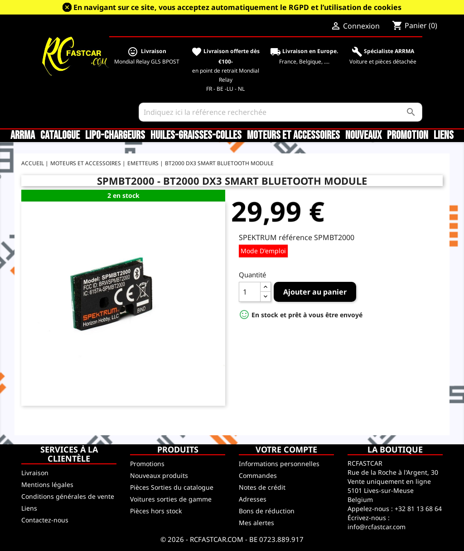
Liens (444, 135)
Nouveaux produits (159, 475)
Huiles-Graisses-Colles (196, 135)
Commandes (258, 475)
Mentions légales (47, 484)
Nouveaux (363, 135)
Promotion (407, 135)
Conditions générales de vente (67, 496)
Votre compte (286, 449)
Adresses (252, 499)
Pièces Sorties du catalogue (171, 487)
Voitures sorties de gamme (171, 499)
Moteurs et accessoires (293, 135)
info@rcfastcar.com (377, 526)
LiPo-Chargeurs (115, 135)
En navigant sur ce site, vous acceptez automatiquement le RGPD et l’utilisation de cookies (237, 7)
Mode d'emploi (263, 250)
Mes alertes (256, 522)
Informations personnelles (279, 463)
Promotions (147, 463)
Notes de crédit (262, 487)
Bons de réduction (267, 511)
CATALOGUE (60, 135)
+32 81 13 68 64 (418, 508)
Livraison (34, 472)
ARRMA (22, 135)
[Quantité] (250, 292)
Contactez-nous (44, 520)
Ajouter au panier (315, 292)
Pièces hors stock (156, 511)
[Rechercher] (280, 112)
